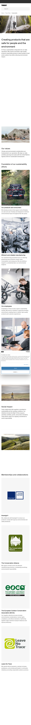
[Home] (6, 5)
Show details (26, 364)
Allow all (15, 368)
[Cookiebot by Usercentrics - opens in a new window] (23, 351)
